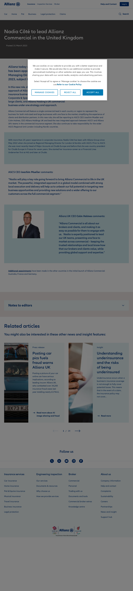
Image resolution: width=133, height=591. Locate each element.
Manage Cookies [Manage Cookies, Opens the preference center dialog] (44, 92)
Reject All (70, 92)
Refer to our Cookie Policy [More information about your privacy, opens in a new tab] (69, 84)
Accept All (93, 92)
